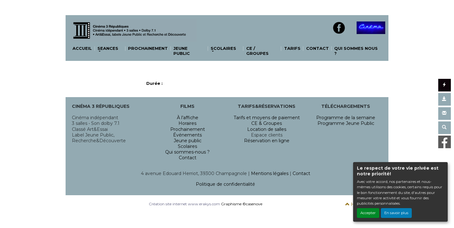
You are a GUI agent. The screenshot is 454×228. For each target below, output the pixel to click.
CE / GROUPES (257, 51)
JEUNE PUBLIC (181, 51)
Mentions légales (269, 173)
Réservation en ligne (266, 140)
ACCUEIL (82, 48)
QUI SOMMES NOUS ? (356, 51)
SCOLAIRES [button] (223, 48)
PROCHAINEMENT (148, 48)
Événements (187, 135)
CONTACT (317, 48)
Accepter (368, 213)
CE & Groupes (266, 123)
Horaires (187, 123)
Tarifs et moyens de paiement (267, 117)
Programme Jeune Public (345, 123)
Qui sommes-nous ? (187, 152)
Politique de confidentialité (225, 184)
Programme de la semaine (345, 117)
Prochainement (187, 129)
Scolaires (187, 146)
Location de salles (266, 129)
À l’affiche (187, 117)
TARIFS (292, 48)
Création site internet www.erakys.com (184, 204)
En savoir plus (396, 213)
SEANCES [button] (107, 48)
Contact (187, 158)
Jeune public (187, 140)
